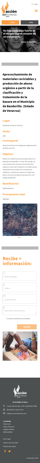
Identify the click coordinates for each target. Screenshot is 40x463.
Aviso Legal (7, 439)
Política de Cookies (9, 446)
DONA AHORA (7, 432)
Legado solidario (8, 429)
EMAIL (31, 22)
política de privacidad (22, 318)
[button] (5, 219)
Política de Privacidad (10, 443)
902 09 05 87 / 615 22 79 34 (15, 410)
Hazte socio (7, 424)
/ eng (34, 4)
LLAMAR (12, 22)
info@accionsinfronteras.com (16, 413)
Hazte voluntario (8, 427)
